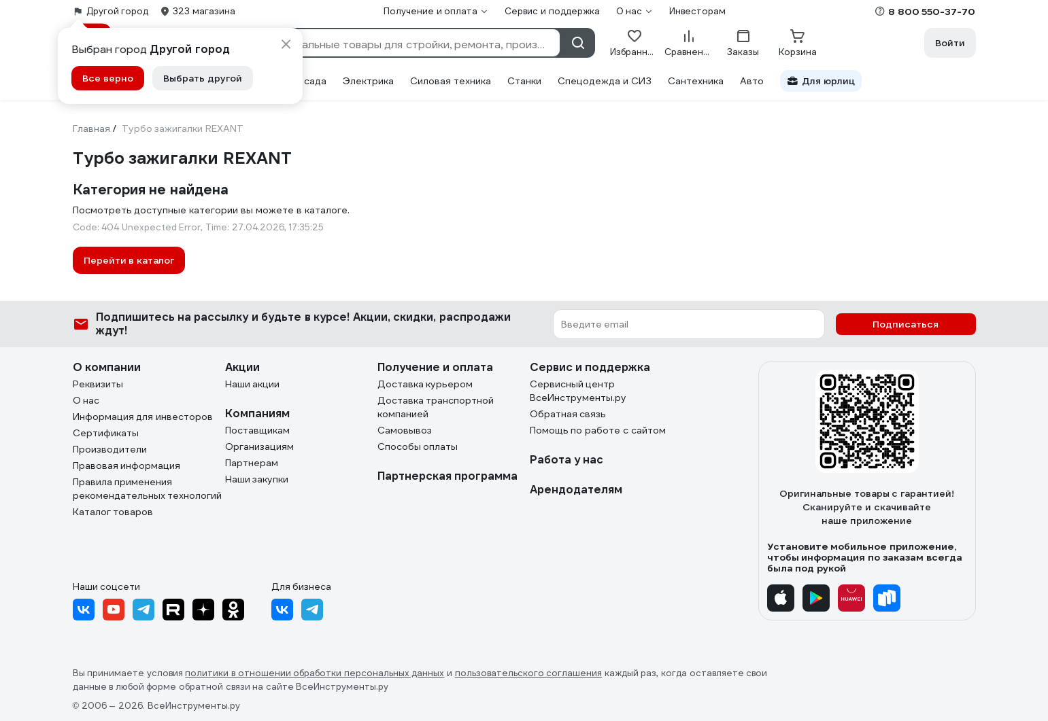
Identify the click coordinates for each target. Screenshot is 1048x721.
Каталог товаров (113, 512)
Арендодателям (576, 489)
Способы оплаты (417, 446)
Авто (752, 81)
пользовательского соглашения (529, 673)
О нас (86, 400)
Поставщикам (257, 430)
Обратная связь (568, 414)
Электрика (368, 81)
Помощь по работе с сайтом (598, 430)
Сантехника (696, 81)
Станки (524, 81)
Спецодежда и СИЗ (605, 81)
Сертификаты (106, 433)
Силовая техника (450, 81)
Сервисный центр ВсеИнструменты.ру (578, 391)
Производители (110, 449)
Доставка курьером (425, 384)
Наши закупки (257, 479)
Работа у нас (567, 460)
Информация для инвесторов (143, 416)
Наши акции (252, 384)
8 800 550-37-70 (932, 11)
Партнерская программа (447, 476)
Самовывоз (404, 430)
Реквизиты (98, 384)
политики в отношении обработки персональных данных (314, 673)
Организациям (259, 446)
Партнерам (251, 463)
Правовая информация (127, 465)
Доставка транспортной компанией (435, 407)
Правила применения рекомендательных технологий (147, 489)
